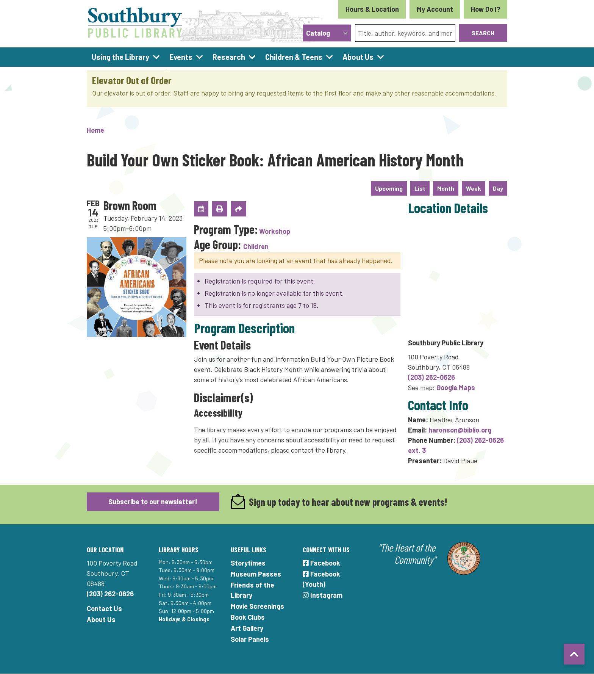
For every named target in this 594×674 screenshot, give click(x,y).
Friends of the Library (252, 590)
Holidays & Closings (184, 619)
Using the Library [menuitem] (120, 56)
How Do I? (485, 9)
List (419, 188)
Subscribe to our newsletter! (152, 501)
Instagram (322, 595)
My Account (435, 9)
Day (498, 188)
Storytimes (248, 563)
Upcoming (389, 188)
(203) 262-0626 (431, 377)
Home (95, 130)
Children (256, 246)
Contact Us (104, 608)
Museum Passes (256, 574)
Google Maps (455, 387)
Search (483, 32)
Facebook (321, 563)
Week (473, 188)
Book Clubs (248, 617)
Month (445, 188)
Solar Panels (250, 639)
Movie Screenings (257, 606)
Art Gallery (247, 628)
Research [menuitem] (229, 56)
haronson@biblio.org (459, 430)
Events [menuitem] (180, 56)
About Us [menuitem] (358, 56)
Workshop (274, 231)
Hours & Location (372, 9)
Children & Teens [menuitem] (293, 56)
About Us (101, 619)
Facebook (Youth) (321, 579)
